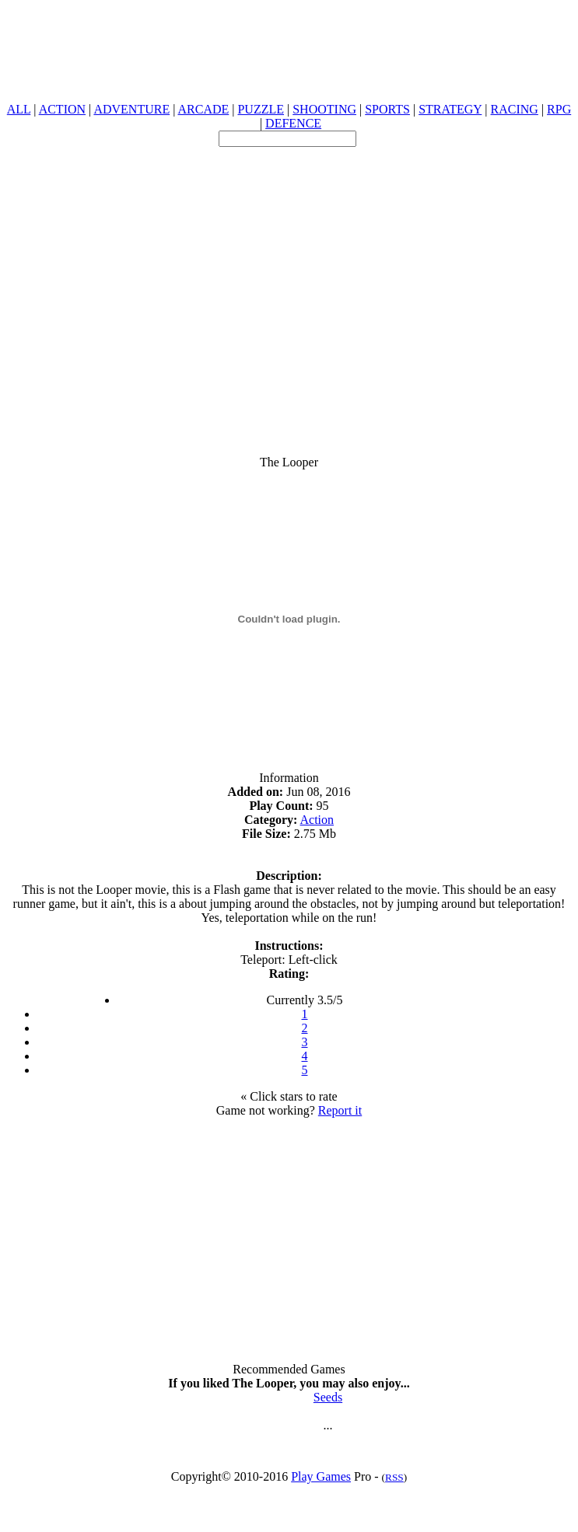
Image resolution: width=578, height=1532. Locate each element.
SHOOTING (324, 109)
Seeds (328, 1397)
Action (317, 819)
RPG (559, 109)
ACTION (62, 109)
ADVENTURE (131, 109)
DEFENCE (293, 123)
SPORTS (387, 109)
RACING (514, 109)
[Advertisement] (286, 292)
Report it (340, 1110)
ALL (19, 109)
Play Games (321, 1476)
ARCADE (203, 109)
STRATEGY (450, 109)
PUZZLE (260, 109)
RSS (394, 1477)
